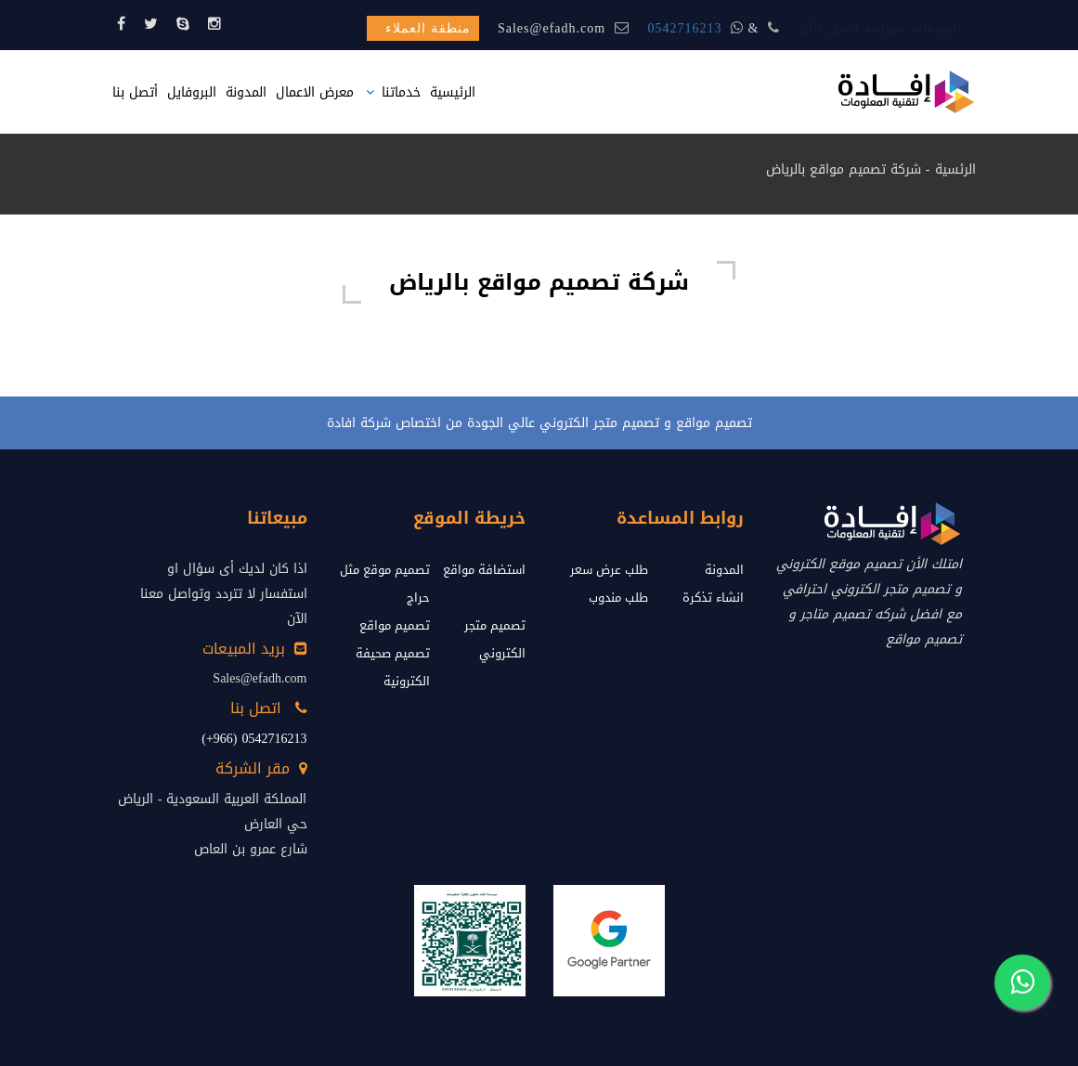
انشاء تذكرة (713, 597)
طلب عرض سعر (609, 569)
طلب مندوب (618, 597)
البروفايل (191, 92)
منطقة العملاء (428, 28)
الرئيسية (452, 92)
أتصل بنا (135, 92)
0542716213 (685, 28)
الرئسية (955, 169)
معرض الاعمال (315, 92)
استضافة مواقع (484, 569)
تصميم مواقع (394, 625)
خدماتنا (401, 92)
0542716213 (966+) (253, 738)
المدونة (246, 92)
